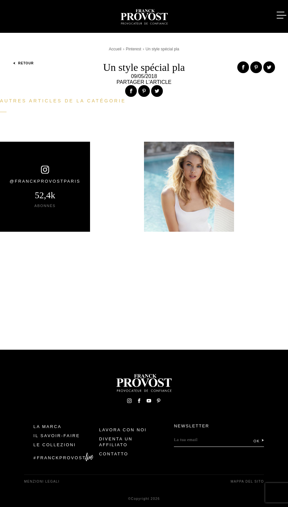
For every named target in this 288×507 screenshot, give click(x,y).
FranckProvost (61, 457)
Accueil (115, 49)
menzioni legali (41, 481)
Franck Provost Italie (144, 15)
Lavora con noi (123, 429)
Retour (23, 63)
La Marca (47, 426)
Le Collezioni (54, 444)
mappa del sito (247, 481)
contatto (113, 453)
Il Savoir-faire (56, 435)
